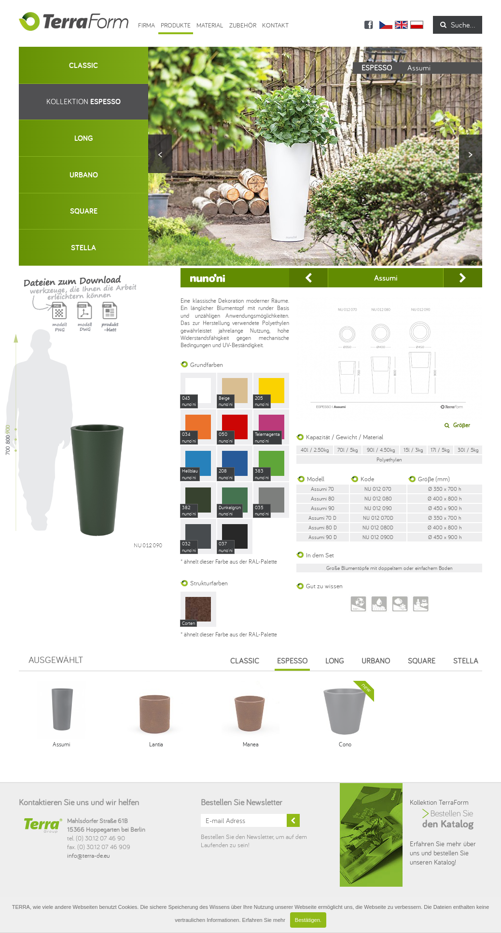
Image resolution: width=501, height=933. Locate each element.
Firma (146, 25)
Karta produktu (109, 322)
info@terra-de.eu (88, 855)
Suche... (457, 24)
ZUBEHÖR (242, 25)
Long (334, 660)
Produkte (176, 25)
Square (421, 660)
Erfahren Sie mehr (263, 920)
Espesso (292, 660)
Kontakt (275, 25)
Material (209, 25)
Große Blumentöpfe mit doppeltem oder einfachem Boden (389, 568)
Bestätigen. (308, 920)
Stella (465, 660)
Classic (244, 660)
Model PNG (59, 322)
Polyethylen (389, 459)
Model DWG (84, 322)
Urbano (376, 660)
